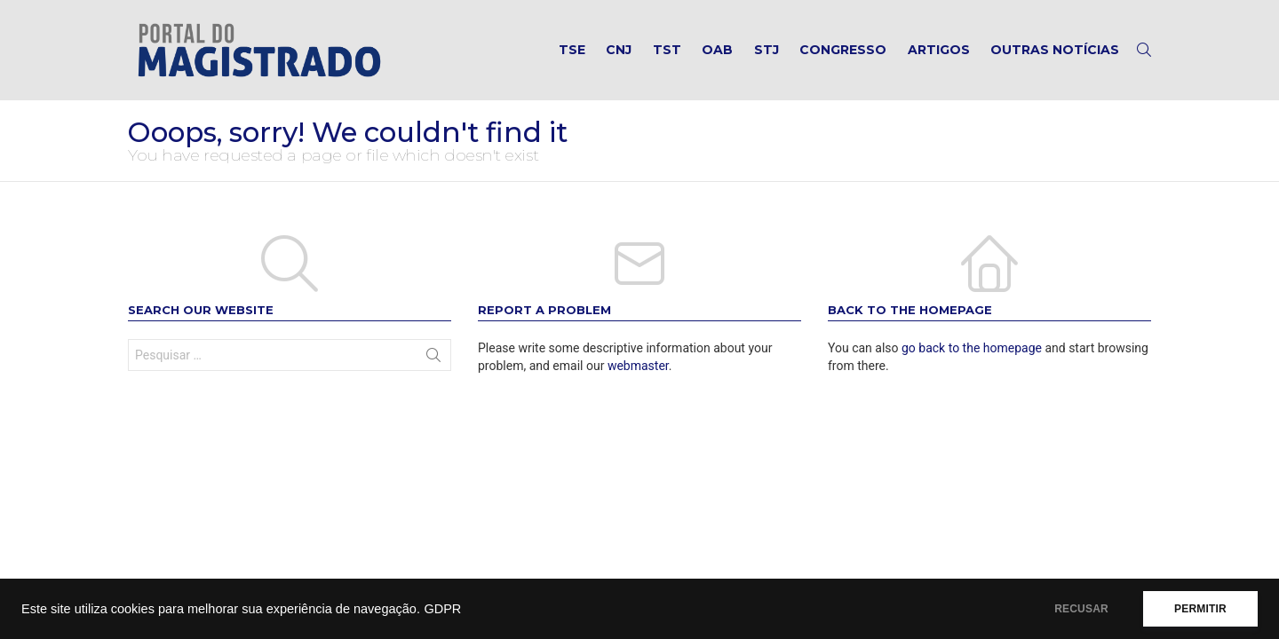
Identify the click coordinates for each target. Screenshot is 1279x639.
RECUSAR (1081, 609)
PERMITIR (1200, 609)
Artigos (939, 50)
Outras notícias (1054, 50)
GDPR (442, 609)
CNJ (619, 50)
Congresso (842, 50)
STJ (766, 50)
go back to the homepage (972, 348)
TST (667, 50)
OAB (717, 50)
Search (433, 358)
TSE (572, 50)
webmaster (638, 366)
